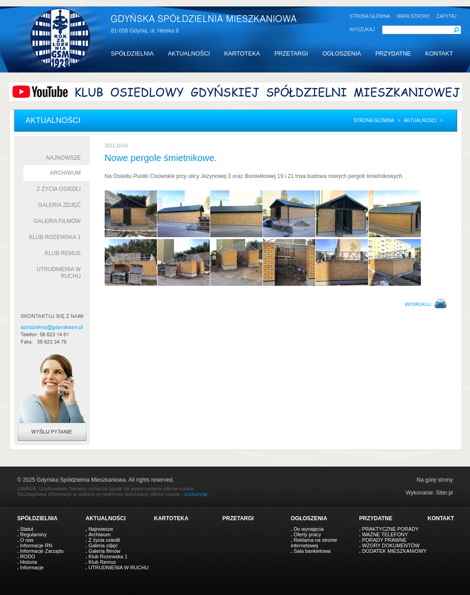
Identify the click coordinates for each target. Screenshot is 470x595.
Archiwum (65, 173)
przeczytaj (196, 494)
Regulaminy (33, 534)
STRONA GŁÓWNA (370, 16)
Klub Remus (63, 253)
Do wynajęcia (309, 529)
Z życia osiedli (59, 189)
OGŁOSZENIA (341, 53)
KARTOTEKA (242, 53)
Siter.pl (444, 492)
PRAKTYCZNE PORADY (390, 529)
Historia (28, 562)
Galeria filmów (57, 221)
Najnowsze (63, 158)
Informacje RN (36, 545)
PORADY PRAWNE (384, 540)
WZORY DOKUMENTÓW (391, 545)
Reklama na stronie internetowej (314, 542)
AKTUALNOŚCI (189, 53)
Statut (27, 529)
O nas (27, 540)
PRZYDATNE (393, 53)
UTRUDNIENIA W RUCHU (119, 567)
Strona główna (373, 120)
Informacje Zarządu (42, 551)
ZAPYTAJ (446, 16)
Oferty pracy (307, 534)
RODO (27, 556)
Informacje (32, 567)
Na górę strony (435, 480)
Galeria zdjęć (59, 205)
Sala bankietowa (312, 551)
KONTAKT (439, 53)
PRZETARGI (291, 53)
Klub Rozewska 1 (55, 237)
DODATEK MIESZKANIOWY (394, 551)
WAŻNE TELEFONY (385, 534)
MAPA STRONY (413, 16)
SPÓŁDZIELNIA (132, 53)
